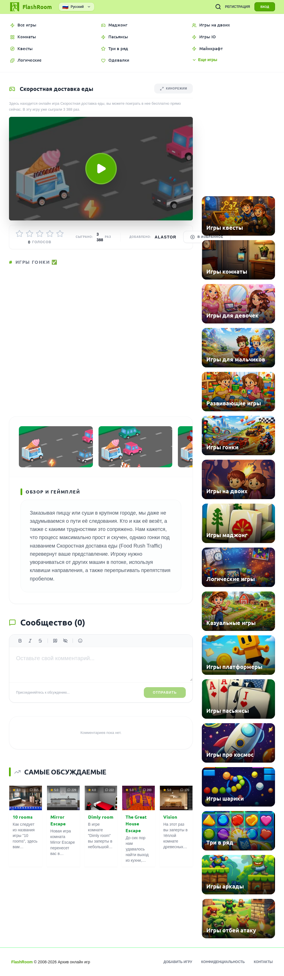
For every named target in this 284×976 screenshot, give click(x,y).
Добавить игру (178, 962)
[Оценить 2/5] (29, 233)
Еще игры (204, 59)
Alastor (165, 237)
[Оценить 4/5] (49, 233)
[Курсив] (30, 641)
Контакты (263, 962)
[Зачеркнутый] (40, 641)
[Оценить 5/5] (59, 233)
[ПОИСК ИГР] (218, 7)
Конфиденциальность (223, 962)
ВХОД (264, 6)
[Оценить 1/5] (19, 233)
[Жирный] (20, 641)
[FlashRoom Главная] (30, 6)
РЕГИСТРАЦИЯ (237, 7)
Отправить (165, 692)
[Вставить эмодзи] (80, 641)
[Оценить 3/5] (39, 233)
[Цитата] (55, 641)
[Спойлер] (65, 641)
